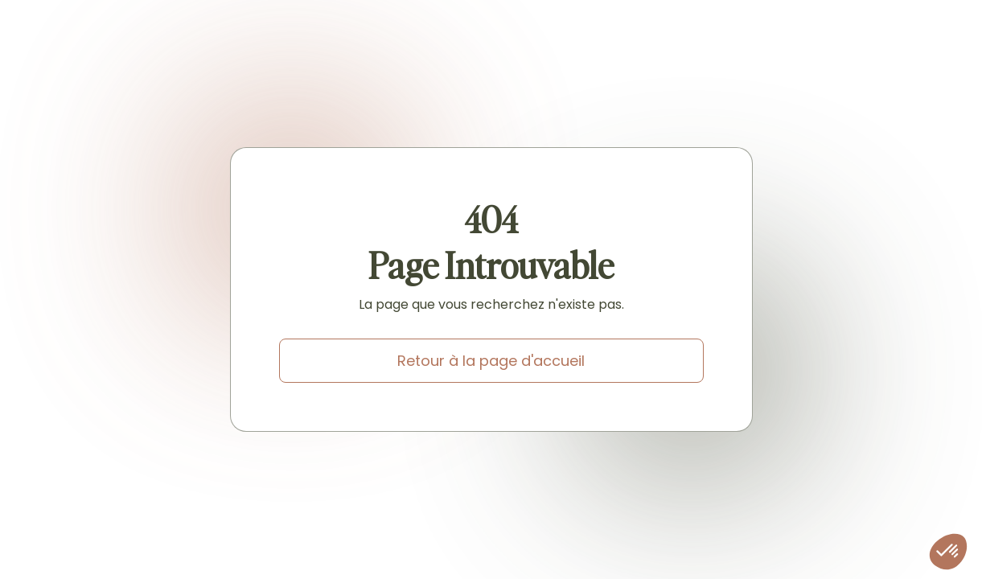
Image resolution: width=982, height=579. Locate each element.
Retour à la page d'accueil (491, 361)
